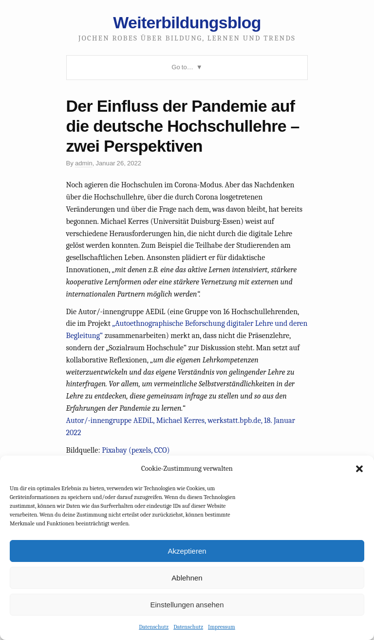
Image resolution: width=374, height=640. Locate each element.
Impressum (221, 626)
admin (84, 163)
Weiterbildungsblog (187, 22)
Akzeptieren (187, 551)
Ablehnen (186, 578)
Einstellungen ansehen (187, 604)
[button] (359, 469)
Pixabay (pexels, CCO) (136, 450)
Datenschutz (153, 626)
